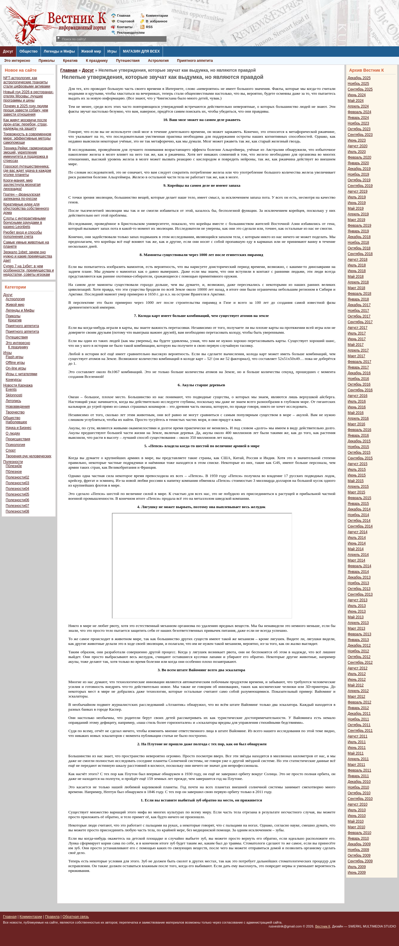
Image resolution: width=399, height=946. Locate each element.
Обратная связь (75, 917)
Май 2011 (356, 753)
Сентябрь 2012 (360, 662)
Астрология (158, 61)
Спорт (11, 450)
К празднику (97, 61)
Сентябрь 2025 (360, 89)
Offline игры (15, 363)
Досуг (8, 51)
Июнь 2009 (357, 872)
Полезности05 (17, 494)
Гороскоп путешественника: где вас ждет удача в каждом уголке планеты (27, 170)
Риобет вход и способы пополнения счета (22, 234)
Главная (123, 15)
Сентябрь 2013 (360, 594)
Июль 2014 (357, 538)
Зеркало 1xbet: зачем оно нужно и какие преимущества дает (27, 256)
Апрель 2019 (358, 214)
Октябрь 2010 (359, 793)
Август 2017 (357, 328)
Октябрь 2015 (359, 452)
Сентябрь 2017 (360, 322)
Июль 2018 (357, 265)
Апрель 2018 (358, 282)
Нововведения (18, 406)
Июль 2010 (357, 810)
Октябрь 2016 (359, 384)
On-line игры (16, 368)
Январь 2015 (358, 504)
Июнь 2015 (357, 475)
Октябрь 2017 (359, 316)
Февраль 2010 (359, 833)
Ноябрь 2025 (358, 84)
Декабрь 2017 (359, 305)
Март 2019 (356, 220)
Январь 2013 (358, 640)
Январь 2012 (358, 708)
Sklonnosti (14, 395)
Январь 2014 (358, 572)
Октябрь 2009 (359, 855)
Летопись (13, 401)
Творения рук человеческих (28, 456)
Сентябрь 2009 (360, 861)
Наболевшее (16, 422)
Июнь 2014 (357, 543)
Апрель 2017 (358, 350)
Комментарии (157, 15)
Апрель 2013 (358, 623)
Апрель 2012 (358, 691)
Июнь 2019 (357, 203)
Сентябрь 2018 (360, 254)
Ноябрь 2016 (358, 379)
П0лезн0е (14, 466)
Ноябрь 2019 (358, 174)
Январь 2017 (358, 367)
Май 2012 (356, 685)
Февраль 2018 (359, 294)
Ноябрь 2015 (358, 447)
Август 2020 (357, 146)
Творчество (15, 412)
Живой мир (91, 51)
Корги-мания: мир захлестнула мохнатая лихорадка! (22, 184)
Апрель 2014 (358, 555)
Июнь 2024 (357, 95)
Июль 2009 (357, 867)
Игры (112, 51)
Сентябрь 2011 (360, 731)
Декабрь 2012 (359, 645)
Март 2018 (356, 288)
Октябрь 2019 (359, 180)
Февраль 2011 (359, 770)
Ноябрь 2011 (358, 719)
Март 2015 (356, 492)
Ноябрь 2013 (358, 583)
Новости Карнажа (18, 385)
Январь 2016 (358, 435)
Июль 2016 (357, 401)
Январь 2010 (358, 838)
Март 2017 (356, 356)
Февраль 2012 (359, 702)
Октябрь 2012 (359, 657)
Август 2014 (357, 532)
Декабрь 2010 (359, 782)
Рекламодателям (128, 32)
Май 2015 (356, 481)
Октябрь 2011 (359, 725)
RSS (149, 27)
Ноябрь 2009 (358, 850)
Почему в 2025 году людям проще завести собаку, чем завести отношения (25, 110)
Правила (52, 917)
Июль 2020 (357, 152)
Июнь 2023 (357, 140)
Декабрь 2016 (359, 373)
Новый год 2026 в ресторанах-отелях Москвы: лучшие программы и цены (28, 96)
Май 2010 (356, 821)
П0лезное (14, 472)
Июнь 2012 (357, 679)
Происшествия (18, 439)
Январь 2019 (358, 231)
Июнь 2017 (357, 339)
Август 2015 (357, 464)
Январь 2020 (358, 163)
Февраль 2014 (359, 566)
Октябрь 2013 (359, 589)
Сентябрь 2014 (360, 526)
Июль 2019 (357, 197)
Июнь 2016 (357, 407)
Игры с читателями (21, 374)
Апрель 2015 (358, 487)
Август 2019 (357, 191)
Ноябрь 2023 (358, 123)
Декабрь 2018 (359, 237)
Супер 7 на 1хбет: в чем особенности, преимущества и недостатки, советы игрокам (28, 270)
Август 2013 (357, 600)
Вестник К (322, 926)
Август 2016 (357, 396)
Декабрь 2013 (359, 577)
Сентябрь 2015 (360, 458)
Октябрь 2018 (359, 248)
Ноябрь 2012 (358, 651)
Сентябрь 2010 (360, 799)
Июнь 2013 (357, 611)
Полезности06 (17, 500)
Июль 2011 (357, 742)
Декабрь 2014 (359, 509)
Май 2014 (356, 549)
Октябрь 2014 (359, 521)
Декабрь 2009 (359, 844)
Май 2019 (356, 208)
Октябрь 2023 (359, 129)
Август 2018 (357, 259)
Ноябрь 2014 (358, 515)
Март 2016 (356, 424)
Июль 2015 (357, 469)
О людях (13, 433)
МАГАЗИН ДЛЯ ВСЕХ (141, 51)
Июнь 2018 (357, 271)
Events (11, 389)
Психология (15, 445)
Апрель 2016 (358, 418)
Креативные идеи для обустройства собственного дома (26, 208)
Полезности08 (17, 511)
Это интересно (17, 61)
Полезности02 (17, 477)
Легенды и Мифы (59, 51)
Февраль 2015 (359, 498)
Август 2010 (357, 804)
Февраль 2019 (359, 225)
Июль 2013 (357, 606)
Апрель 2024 (358, 106)
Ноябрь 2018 (358, 242)
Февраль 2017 (359, 362)
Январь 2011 (358, 776)
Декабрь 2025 (359, 78)
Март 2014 (356, 560)
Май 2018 (356, 277)
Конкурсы (13, 380)
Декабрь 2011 (359, 714)
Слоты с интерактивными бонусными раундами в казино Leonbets (24, 222)
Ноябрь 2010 (358, 787)
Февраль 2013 (359, 634)
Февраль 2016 (359, 430)
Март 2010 (356, 827)
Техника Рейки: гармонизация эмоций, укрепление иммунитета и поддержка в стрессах (28, 154)
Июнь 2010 (357, 816)
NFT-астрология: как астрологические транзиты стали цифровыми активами (26, 82)
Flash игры (14, 357)
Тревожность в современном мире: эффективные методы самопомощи (27, 138)
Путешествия (128, 61)
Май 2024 (356, 101)
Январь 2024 (358, 118)
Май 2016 (356, 413)
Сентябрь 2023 (360, 135)
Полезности (13, 462)
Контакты (125, 27)
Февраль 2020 (359, 157)
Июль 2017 (357, 333)
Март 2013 (356, 628)
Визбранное (156, 21)
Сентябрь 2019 (360, 186)
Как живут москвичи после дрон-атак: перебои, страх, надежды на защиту (25, 124)
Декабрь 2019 (359, 169)
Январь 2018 (358, 299)
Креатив (70, 61)
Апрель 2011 (358, 759)
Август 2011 (357, 736)
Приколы (46, 61)
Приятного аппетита (195, 61)
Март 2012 (356, 696)
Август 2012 (357, 668)
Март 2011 (356, 765)
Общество (28, 51)
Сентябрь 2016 (360, 390)
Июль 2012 (357, 674)
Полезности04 (17, 489)
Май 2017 (356, 345)
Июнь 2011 (357, 748)
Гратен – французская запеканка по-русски (21, 196)
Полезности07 (17, 506)
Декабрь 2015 (359, 441)
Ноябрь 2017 (358, 311)
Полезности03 (17, 483)
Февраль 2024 (359, 112)
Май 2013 (356, 617)
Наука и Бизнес (18, 428)
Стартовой (125, 21)
